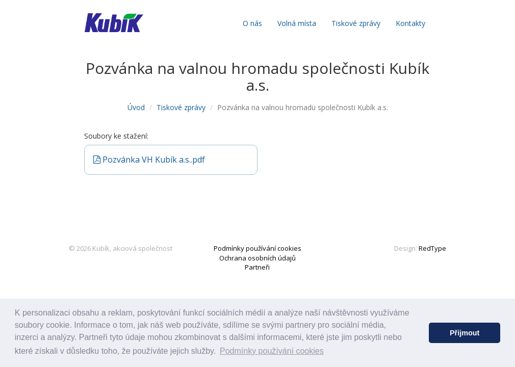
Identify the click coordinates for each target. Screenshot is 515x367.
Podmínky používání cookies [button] (272, 351)
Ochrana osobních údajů (257, 258)
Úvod (136, 107)
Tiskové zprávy (355, 23)
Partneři (257, 267)
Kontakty (410, 23)
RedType (432, 248)
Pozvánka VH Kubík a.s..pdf (149, 159)
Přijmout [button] (464, 333)
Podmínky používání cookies (257, 248)
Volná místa (296, 23)
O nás (252, 23)
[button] (418, 333)
